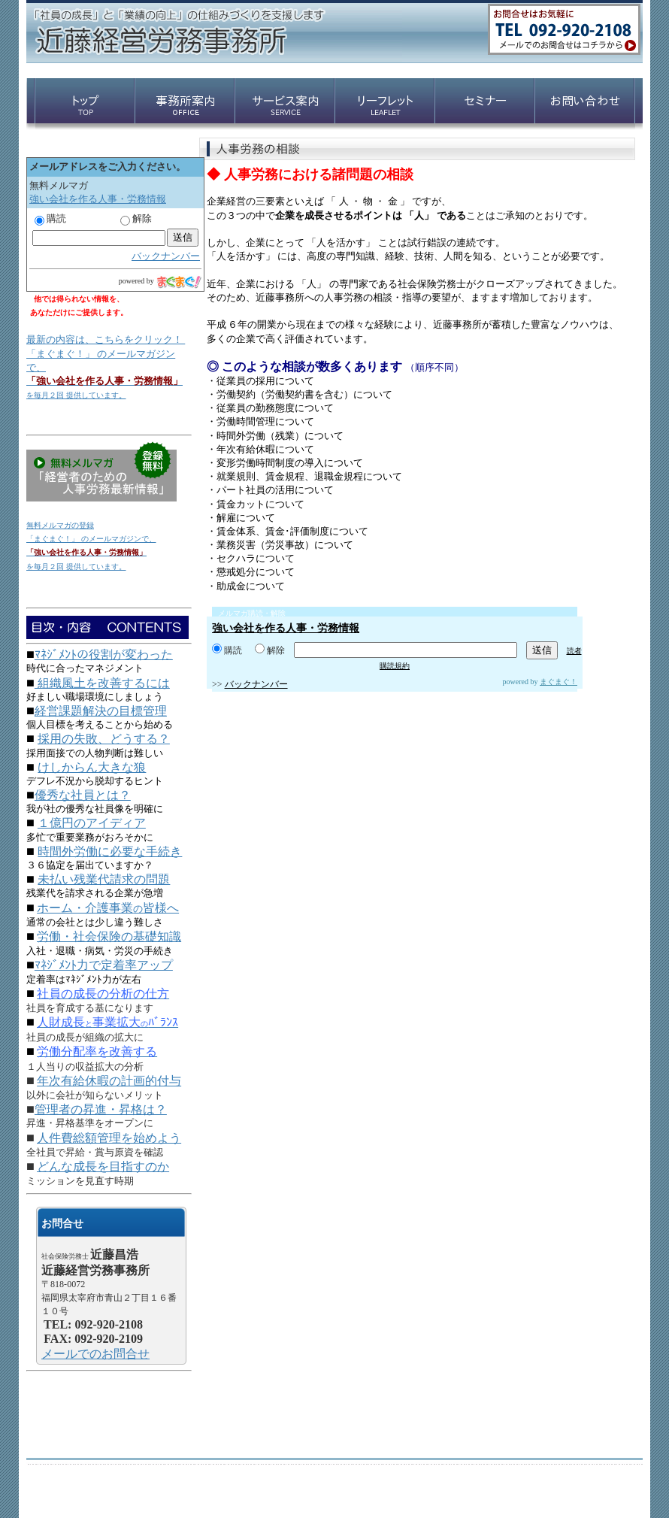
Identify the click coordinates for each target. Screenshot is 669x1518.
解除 (270, 650)
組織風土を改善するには (102, 683)
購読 (227, 650)
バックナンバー (256, 684)
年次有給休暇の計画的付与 (109, 1080)
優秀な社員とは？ (83, 795)
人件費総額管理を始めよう (109, 1138)
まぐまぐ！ (558, 681)
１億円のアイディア (92, 823)
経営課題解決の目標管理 (101, 710)
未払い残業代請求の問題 (104, 879)
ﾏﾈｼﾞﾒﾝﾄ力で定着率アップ (104, 965)
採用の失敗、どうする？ (104, 738)
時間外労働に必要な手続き (110, 851)
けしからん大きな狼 (92, 767)
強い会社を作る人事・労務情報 (285, 628)
